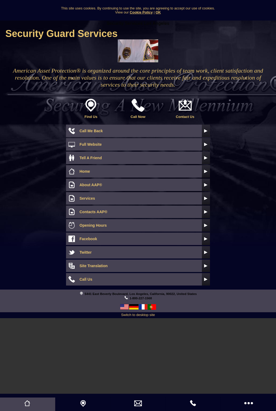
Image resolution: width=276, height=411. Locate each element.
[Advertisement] (138, 356)
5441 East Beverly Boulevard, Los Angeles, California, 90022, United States (141, 293)
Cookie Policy (141, 12)
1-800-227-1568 (140, 298)
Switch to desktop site (138, 315)
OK (158, 12)
